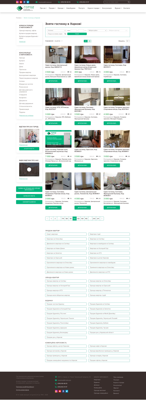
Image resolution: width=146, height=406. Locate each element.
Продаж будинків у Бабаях (99, 327)
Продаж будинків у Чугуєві (100, 332)
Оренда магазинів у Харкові (57, 357)
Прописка (22, 70)
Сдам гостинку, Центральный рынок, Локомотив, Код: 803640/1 (87, 193)
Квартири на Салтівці (97, 239)
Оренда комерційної (101, 399)
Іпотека (21, 81)
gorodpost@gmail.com (45, 2)
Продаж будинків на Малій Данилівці (103, 318)
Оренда (22, 58)
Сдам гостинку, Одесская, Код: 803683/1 (85, 151)
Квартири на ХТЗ (96, 254)
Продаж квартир (25, 72)
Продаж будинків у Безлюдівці (58, 337)
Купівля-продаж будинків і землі (28, 37)
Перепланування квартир (28, 78)
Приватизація (24, 109)
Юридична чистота (26, 84)
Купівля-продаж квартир (28, 33)
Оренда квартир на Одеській (100, 288)
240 (94, 219)
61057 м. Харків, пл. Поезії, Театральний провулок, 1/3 (74, 383)
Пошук (77, 34)
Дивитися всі (23, 145)
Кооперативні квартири (27, 75)
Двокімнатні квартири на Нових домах (61, 274)
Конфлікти (22, 98)
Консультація (107, 8)
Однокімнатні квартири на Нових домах (61, 269)
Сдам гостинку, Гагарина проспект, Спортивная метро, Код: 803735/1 (117, 108)
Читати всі (22, 41)
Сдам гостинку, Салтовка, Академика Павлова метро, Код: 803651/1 (57, 194)
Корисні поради (93, 8)
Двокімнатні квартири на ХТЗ (100, 274)
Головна (18, 18)
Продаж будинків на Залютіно (101, 313)
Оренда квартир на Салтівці (57, 283)
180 (67, 219)
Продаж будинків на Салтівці (100, 308)
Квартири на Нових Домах (56, 249)
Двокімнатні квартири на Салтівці (59, 244)
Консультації (117, 391)
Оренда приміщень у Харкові (57, 362)
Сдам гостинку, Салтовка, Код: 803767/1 (115, 66)
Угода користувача (22, 396)
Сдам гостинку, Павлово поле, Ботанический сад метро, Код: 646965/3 (56, 151)
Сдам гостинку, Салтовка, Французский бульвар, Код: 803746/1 (84, 109)
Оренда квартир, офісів (27, 31)
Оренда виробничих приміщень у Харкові (105, 357)
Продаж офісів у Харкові (99, 367)
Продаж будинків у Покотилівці (58, 327)
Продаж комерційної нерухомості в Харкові (62, 367)
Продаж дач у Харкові (55, 342)
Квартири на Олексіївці (55, 239)
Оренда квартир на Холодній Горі (59, 288)
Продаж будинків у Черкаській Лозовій (104, 323)
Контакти (127, 8)
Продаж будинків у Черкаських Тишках (61, 323)
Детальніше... (53, 81)
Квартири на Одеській (55, 259)
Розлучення (23, 87)
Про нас (43, 8)
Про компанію (118, 383)
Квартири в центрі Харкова (100, 259)
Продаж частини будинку (56, 308)
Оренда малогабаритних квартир (59, 298)
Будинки (97, 389)
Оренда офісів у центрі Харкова (58, 352)
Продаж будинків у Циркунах (57, 332)
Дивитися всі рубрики (26, 115)
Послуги (81, 8)
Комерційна (98, 394)
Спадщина (23, 95)
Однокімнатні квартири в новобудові (103, 264)
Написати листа (29, 196)
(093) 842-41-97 (84, 2)
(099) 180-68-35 (65, 2)
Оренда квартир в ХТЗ (55, 293)
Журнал (117, 8)
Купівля (22, 61)
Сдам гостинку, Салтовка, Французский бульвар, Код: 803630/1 (114, 194)
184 (82, 219)
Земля (21, 64)
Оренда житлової (100, 397)
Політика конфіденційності (25, 393)
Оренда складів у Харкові (99, 362)
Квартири (97, 386)
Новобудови (70, 8)
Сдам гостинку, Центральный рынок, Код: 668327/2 (56, 66)
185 (86, 219)
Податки (22, 112)
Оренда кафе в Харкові (98, 352)
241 (98, 219)
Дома (21, 67)
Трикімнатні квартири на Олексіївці (103, 269)
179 (63, 219)
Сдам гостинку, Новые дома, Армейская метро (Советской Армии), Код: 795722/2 (85, 67)
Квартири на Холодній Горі (100, 249)
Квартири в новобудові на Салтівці (103, 244)
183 (78, 219)
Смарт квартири (52, 234)
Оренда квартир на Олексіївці (101, 283)
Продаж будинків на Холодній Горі (59, 313)
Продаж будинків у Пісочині (57, 318)
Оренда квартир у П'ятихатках (101, 293)
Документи (23, 101)
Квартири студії (95, 234)
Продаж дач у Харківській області (102, 337)
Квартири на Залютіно (55, 254)
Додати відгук (29, 148)
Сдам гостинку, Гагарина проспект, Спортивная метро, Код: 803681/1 (117, 151)
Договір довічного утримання (26, 91)
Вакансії (116, 400)
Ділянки (96, 391)
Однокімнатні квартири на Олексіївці (60, 264)
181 (71, 219)
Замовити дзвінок (29, 202)
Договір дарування (26, 103)
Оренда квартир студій (98, 298)
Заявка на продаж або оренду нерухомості (29, 189)
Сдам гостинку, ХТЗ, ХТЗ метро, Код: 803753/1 (57, 108)
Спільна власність (25, 106)
